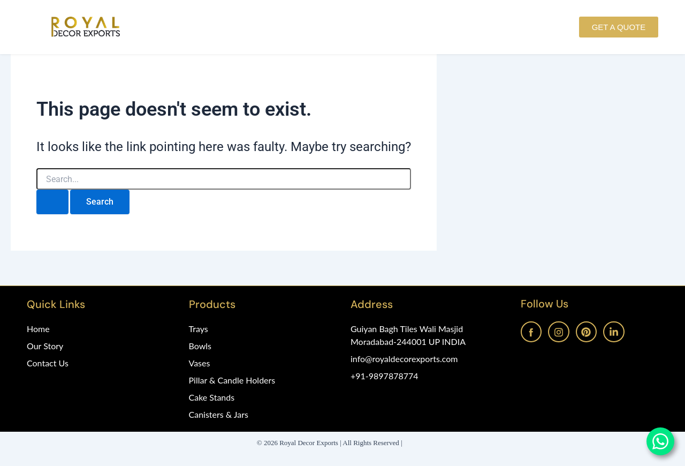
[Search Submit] (52, 202)
